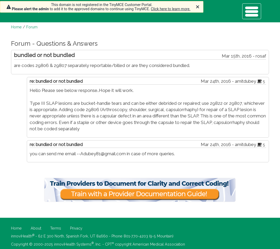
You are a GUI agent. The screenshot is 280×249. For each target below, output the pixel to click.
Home (16, 27)
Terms (55, 228)
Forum (32, 27)
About (36, 228)
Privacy (76, 228)
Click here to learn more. (171, 9)
